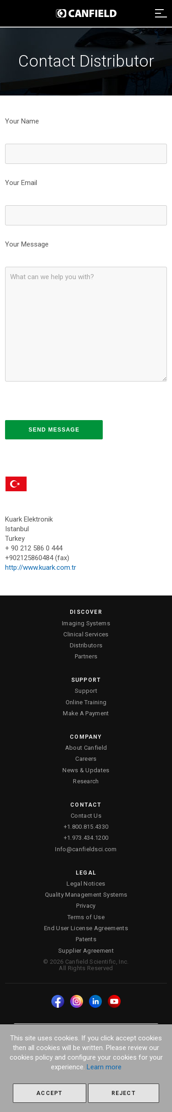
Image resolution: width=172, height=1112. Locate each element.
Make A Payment (86, 713)
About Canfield (86, 747)
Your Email (21, 183)
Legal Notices (86, 883)
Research (86, 781)
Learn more (104, 1067)
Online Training (86, 702)
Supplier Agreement (86, 950)
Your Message (27, 244)
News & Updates (86, 770)
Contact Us (86, 815)
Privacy (85, 905)
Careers (85, 758)
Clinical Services (86, 634)
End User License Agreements (86, 928)
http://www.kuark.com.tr (40, 567)
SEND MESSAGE (53, 430)
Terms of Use (86, 917)
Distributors (86, 645)
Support (86, 690)
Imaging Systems (86, 623)
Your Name (22, 121)
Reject (123, 1093)
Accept (49, 1093)
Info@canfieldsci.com (86, 849)
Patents (86, 939)
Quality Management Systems (86, 894)
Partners (86, 656)
